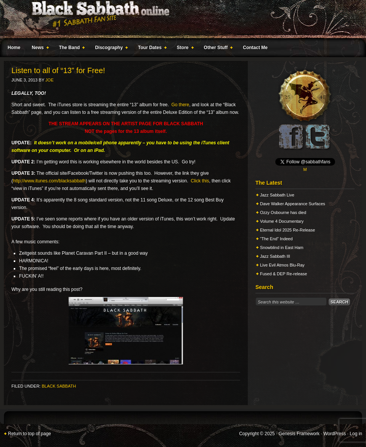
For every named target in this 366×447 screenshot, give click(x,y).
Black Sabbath (59, 386)
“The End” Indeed (276, 238)
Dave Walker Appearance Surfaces (292, 203)
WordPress (334, 433)
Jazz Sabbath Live (277, 195)
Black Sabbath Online (179, 19)
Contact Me (255, 47)
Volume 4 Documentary (281, 221)
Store (183, 49)
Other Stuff (217, 49)
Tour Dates (150, 49)
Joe (49, 80)
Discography (109, 49)
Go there (180, 104)
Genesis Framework (299, 433)
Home (14, 47)
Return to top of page (29, 433)
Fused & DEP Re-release (283, 273)
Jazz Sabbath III (275, 256)
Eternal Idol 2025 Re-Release (287, 230)
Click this (200, 181)
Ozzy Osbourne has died (283, 212)
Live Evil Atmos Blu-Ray (282, 265)
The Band (70, 49)
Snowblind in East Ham (281, 247)
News (38, 49)
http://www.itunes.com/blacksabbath (49, 181)
